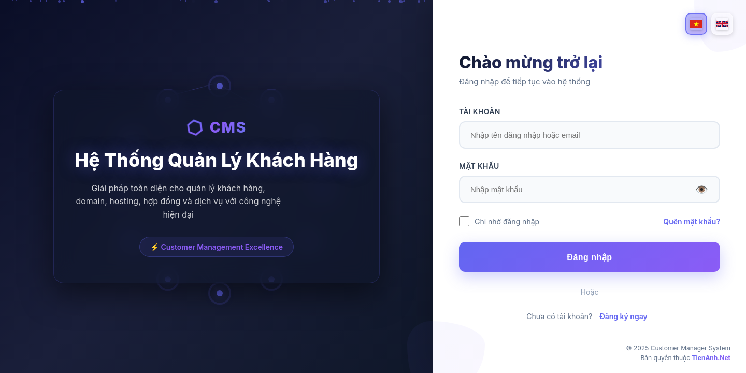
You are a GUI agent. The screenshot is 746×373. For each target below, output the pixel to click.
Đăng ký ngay (623, 316)
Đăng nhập (589, 257)
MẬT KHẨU (479, 166)
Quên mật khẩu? (691, 221)
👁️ (701, 189)
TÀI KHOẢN (479, 111)
